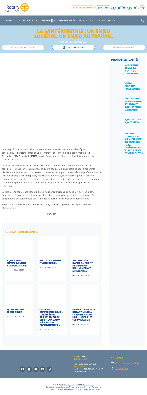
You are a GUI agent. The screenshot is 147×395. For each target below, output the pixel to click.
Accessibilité (121, 368)
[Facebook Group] (119, 8)
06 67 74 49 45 (80, 366)
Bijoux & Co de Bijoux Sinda (15, 311)
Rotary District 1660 (66, 384)
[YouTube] (124, 8)
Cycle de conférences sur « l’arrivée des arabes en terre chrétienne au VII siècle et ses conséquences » (51, 317)
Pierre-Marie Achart (77, 387)
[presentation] (19, 246)
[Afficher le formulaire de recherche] (142, 20)
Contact (119, 357)
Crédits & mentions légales (128, 363)
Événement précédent (23, 47)
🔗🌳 (142, 7)
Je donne (103, 7)
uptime (79, 384)
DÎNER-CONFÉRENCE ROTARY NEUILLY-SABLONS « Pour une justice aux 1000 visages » (83, 314)
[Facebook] (113, 8)
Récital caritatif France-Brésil (50, 262)
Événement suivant (124, 47)
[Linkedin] (129, 8)
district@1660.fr (81, 359)
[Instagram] (135, 8)
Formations (67, 20)
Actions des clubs (82, 7)
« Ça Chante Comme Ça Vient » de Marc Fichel (16, 263)
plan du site (89, 384)
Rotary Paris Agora (93, 387)
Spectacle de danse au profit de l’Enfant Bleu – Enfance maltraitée (82, 265)
